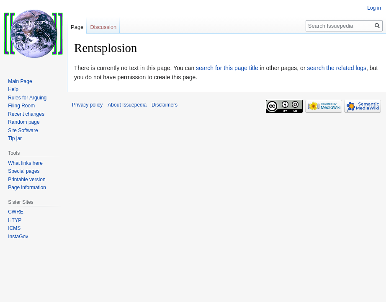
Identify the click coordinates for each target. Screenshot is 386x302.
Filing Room (21, 106)
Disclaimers (165, 105)
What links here (25, 163)
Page (77, 27)
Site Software (23, 130)
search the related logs (336, 68)
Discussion (103, 27)
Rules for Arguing (27, 98)
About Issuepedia (127, 105)
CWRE (15, 212)
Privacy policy (87, 105)
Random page (23, 122)
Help (13, 89)
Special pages (23, 171)
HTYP (14, 220)
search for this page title (227, 68)
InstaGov (18, 237)
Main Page (20, 81)
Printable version (26, 179)
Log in (374, 8)
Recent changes (26, 114)
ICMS (14, 228)
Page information (27, 187)
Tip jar (15, 138)
